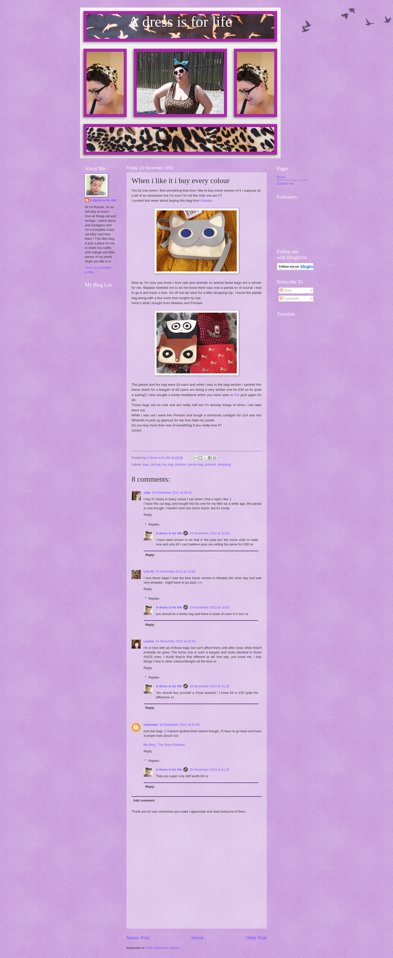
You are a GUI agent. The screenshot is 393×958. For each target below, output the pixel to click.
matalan (180, 464)
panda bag (195, 464)
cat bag (155, 464)
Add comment (144, 800)
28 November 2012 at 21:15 (209, 686)
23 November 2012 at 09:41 (172, 492)
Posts (286, 290)
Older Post (256, 937)
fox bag (168, 464)
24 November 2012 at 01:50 (175, 641)
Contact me (285, 183)
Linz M (149, 571)
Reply (148, 515)
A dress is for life (169, 533)
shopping (224, 464)
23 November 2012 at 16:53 (209, 533)
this (237, 395)
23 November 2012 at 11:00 (175, 571)
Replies (153, 524)
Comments (289, 298)
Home (197, 937)
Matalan (206, 200)
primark (210, 464)
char (147, 492)
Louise (149, 641)
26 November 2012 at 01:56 (180, 724)
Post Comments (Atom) (163, 948)
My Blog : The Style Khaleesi (164, 745)
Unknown (151, 724)
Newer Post (138, 937)
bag (145, 464)
